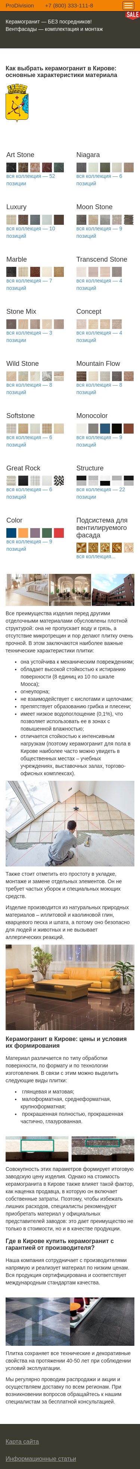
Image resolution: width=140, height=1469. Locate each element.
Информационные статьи (41, 1459)
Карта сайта (22, 1441)
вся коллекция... (96, 556)
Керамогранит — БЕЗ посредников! (49, 22)
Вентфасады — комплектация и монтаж (54, 29)
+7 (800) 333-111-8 (69, 5)
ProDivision (20, 5)
